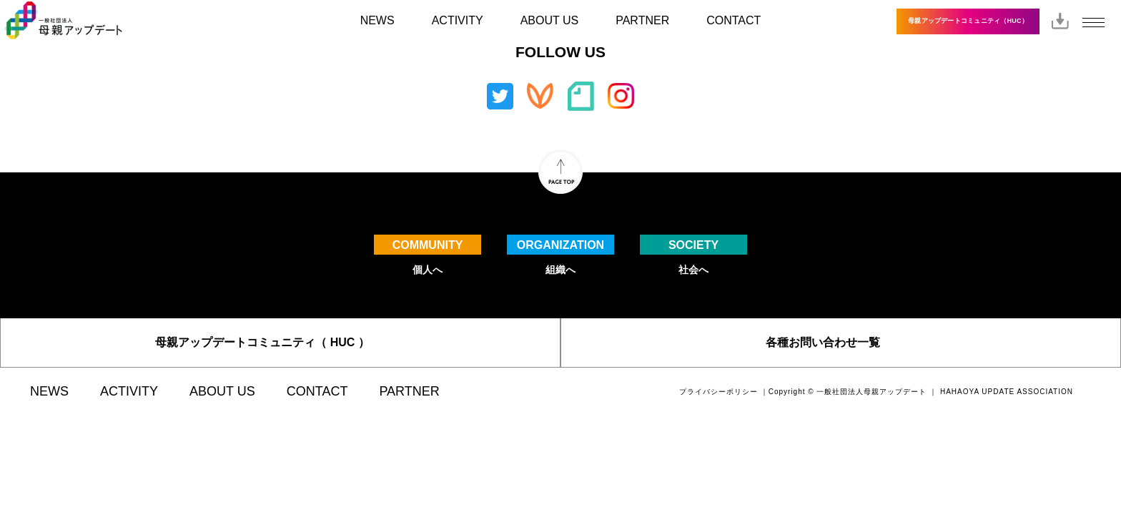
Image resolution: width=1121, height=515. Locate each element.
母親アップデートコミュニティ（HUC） (968, 20)
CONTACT (733, 20)
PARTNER (642, 20)
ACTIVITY (457, 20)
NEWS (377, 20)
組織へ (560, 255)
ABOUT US (549, 20)
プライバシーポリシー (718, 392)
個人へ (427, 255)
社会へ (693, 255)
